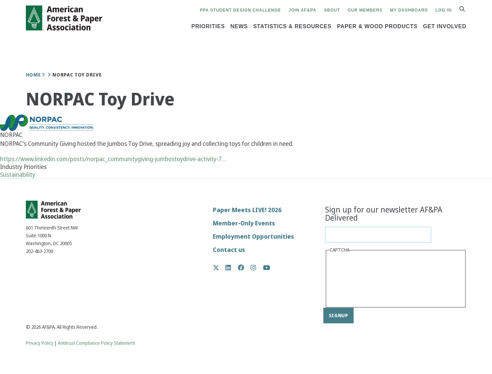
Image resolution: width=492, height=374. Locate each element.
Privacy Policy (39, 343)
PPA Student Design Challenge (240, 10)
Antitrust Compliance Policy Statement (96, 343)
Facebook (244, 268)
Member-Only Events (244, 223)
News (239, 26)
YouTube (266, 268)
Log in (444, 10)
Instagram (257, 268)
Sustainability (17, 174)
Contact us (229, 250)
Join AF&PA (302, 10)
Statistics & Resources (292, 26)
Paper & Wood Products (377, 26)
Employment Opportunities (253, 236)
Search (465, 9)
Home (33, 75)
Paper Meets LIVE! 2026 (247, 210)
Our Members (365, 10)
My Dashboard (409, 10)
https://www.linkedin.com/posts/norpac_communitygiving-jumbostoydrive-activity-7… (113, 159)
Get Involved (444, 26)
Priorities (208, 26)
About (332, 10)
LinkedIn (232, 268)
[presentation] (358, 279)
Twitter (219, 268)
